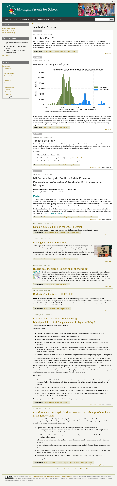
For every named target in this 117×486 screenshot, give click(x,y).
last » (86, 468)
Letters (5, 71)
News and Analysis (58, 165)
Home (33, 23)
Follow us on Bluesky (8, 32)
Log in (113, 1)
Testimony (79, 217)
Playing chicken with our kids (49, 242)
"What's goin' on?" (44, 140)
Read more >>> (6, 55)
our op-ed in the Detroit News (76, 158)
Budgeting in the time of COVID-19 (53, 294)
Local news (8, 80)
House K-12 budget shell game (51, 64)
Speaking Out (7, 94)
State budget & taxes (70, 51)
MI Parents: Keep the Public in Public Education (62, 178)
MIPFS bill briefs (60, 232)
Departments (40, 23)
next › (81, 468)
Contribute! (56, 20)
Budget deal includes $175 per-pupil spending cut (60, 268)
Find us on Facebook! (8, 30)
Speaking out (48, 165)
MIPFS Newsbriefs (49, 308)
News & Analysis (10, 20)
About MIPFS (43, 20)
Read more (108, 53)
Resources (6, 83)
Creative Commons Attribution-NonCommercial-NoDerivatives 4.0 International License (50, 476)
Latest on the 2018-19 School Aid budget (56, 318)
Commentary (48, 51)
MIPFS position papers (68, 217)
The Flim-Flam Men (45, 38)
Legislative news (58, 51)
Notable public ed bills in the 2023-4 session (58, 226)
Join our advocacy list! (8, 28)
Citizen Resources (27, 20)
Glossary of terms (9, 91)
